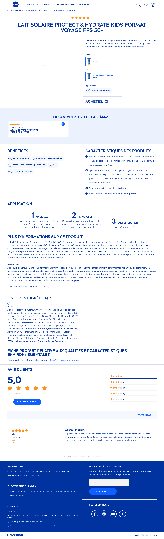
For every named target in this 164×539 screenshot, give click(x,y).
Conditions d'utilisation (18, 471)
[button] (63, 124)
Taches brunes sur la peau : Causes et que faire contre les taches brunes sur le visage (42, 516)
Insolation (12, 511)
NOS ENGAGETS (64, 4)
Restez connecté (99, 505)
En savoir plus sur (21, 486)
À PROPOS (83, 4)
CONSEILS (12, 506)
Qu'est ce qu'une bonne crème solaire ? (25, 526)
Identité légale (62, 471)
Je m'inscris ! (102, 491)
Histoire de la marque (17, 491)
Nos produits (16, 11)
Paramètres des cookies (18, 475)
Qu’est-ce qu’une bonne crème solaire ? (25, 522)
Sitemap (35, 475)
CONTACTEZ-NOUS (16, 495)
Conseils (46, 4)
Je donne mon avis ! (27, 402)
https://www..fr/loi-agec (64, 360)
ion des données (42, 471)
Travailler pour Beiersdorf (41, 491)
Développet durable (66, 491)
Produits (32, 4)
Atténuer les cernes (54, 526)
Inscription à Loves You (106, 466)
